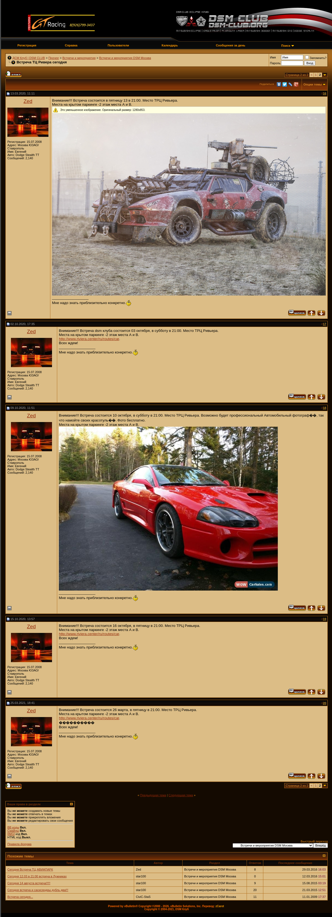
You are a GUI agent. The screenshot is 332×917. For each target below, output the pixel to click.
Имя (273, 57)
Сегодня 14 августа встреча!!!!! (28, 883)
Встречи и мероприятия (79, 58)
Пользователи (118, 45)
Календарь (170, 45)
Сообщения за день (230, 45)
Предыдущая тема (153, 795)
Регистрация (27, 45)
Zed (28, 101)
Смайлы (13, 830)
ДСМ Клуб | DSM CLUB (29, 58)
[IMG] (11, 834)
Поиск (285, 45)
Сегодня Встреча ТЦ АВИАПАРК (30, 869)
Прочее (53, 58)
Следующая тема (181, 795)
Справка (71, 45)
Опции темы (313, 84)
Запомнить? (316, 58)
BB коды (13, 827)
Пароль (275, 63)
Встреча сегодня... (20, 896)
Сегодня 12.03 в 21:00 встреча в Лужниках (37, 876)
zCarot (219, 906)
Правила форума (19, 844)
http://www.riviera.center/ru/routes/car (89, 339)
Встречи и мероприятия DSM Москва (125, 58)
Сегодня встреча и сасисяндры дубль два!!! (37, 890)
